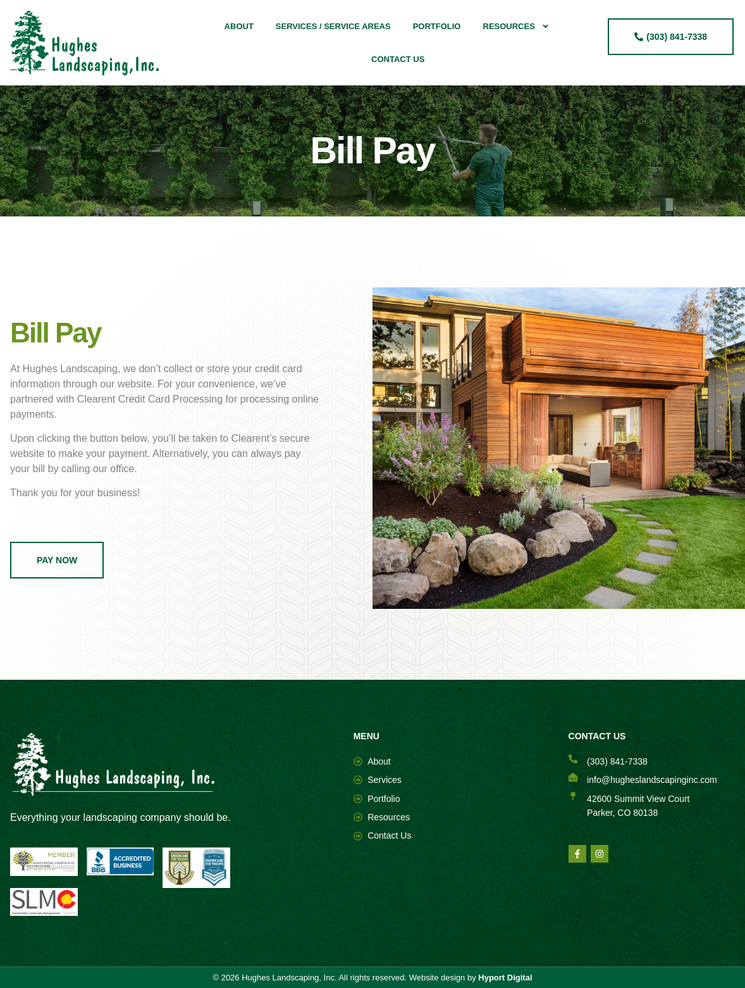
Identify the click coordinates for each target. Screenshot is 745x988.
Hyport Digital (505, 977)
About (239, 26)
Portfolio (437, 26)
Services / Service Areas (333, 26)
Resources (516, 26)
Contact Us (397, 59)
